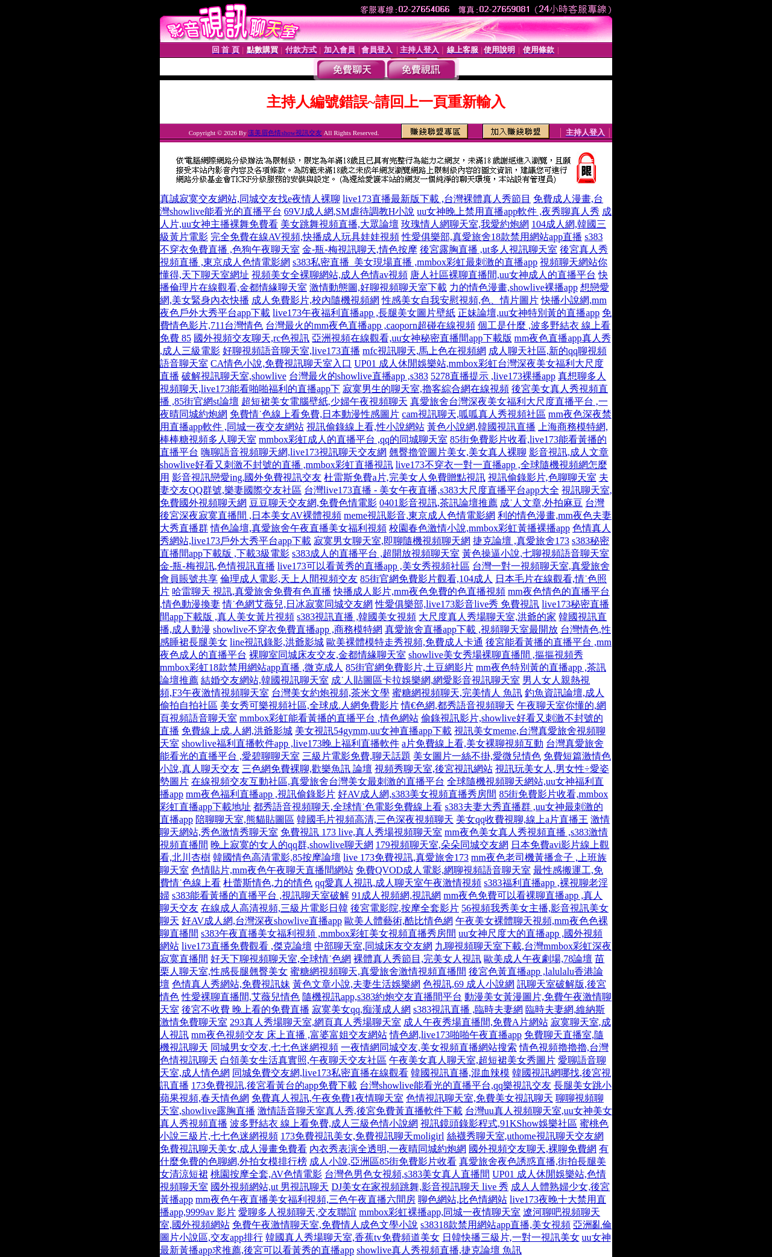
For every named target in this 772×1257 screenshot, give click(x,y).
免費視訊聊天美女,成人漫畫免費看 (233, 1149)
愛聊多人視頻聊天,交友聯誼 (297, 1212)
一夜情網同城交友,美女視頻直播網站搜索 (429, 1047)
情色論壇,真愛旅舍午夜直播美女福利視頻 (298, 528)
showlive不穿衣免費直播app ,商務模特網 (297, 629)
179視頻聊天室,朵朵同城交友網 (442, 845)
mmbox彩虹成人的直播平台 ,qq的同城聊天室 (353, 439)
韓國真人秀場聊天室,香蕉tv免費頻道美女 (352, 1237)
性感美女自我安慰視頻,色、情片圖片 (460, 300)
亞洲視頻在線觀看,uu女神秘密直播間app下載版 (411, 338)
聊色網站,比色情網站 (462, 1199)
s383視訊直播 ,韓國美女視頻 (356, 617)
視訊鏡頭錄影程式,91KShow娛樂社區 (498, 1123)
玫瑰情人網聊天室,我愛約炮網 (465, 224)
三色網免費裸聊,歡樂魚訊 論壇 (307, 769)
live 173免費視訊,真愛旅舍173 (406, 857)
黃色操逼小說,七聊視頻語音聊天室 (535, 553)
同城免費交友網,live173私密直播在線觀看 (320, 1073)
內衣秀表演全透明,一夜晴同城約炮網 (387, 1149)
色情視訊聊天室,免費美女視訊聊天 (479, 1098)
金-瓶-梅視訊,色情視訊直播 (217, 566)
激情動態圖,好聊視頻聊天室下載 (378, 287)
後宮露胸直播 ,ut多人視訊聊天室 (488, 249)
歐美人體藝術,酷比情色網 (398, 921)
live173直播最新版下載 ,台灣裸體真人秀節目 (437, 199)
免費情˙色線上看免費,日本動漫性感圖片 (314, 414)
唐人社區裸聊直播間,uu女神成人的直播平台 (503, 275)
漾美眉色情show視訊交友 (284, 132)
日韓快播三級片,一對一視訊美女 (511, 1237)
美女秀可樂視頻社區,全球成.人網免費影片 (309, 705)
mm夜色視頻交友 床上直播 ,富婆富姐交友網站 (289, 1035)
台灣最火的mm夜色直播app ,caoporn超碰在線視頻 (370, 325)
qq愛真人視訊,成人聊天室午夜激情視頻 (398, 883)
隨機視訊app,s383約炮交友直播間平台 (382, 997)
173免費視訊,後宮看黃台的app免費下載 (274, 1085)
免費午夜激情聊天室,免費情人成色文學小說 (325, 1225)
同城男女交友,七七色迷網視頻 (274, 1047)
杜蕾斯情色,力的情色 (267, 883)
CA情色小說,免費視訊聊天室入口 (281, 363)
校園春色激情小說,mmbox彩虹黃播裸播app (479, 528)
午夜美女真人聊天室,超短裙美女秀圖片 (472, 1060)
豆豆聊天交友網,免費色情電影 (313, 503)
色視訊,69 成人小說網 (468, 984)
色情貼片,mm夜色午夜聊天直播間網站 (272, 870)
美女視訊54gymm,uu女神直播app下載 (373, 731)
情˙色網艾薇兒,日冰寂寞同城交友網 (298, 604)
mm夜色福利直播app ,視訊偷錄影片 (260, 794)
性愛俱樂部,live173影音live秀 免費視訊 (457, 604)
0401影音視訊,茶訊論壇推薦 (438, 503)
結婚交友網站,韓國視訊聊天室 (265, 680)
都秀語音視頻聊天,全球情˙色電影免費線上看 (347, 807)
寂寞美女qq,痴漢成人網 (361, 1009)
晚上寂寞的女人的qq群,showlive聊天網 (291, 845)
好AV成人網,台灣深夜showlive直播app (262, 921)
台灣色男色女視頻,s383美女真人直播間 (407, 1174)
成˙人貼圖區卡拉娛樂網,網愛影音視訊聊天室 (425, 680)
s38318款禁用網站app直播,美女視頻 (495, 1225)
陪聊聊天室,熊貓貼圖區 (244, 819)
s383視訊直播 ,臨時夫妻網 (468, 1009)
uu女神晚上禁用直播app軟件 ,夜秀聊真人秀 (508, 211)
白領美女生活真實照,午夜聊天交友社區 (303, 1060)
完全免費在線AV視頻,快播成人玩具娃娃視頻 (304, 237)
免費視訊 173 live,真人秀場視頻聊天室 (361, 832)
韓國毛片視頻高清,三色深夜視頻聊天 (375, 819)
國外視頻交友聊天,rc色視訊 (251, 338)
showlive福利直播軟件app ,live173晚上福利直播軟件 (290, 743)
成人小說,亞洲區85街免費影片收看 (383, 1161)
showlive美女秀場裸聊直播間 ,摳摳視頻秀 (495, 655)
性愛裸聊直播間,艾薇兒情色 (241, 997)
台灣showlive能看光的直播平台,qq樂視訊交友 (455, 1085)
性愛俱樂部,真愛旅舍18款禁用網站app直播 (492, 237)
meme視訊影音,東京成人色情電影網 (419, 515)
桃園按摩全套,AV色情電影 (266, 1174)
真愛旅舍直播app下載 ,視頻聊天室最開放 (471, 629)
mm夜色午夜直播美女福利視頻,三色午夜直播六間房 (305, 1199)
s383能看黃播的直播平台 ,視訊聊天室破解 (260, 895)
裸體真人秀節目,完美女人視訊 (417, 959)
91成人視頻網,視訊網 (396, 895)
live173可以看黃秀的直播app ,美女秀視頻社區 (373, 566)
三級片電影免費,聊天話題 (356, 756)
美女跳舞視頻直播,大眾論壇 (339, 224)
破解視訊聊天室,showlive (234, 376)
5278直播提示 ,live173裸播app (493, 376)
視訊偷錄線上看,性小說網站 (365, 427)
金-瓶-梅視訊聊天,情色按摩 (359, 249)
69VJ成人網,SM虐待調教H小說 (349, 211)
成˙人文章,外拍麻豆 (541, 503)
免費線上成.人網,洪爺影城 (237, 731)
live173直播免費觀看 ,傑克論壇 (247, 946)
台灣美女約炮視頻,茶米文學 (330, 693)
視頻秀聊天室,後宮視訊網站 (434, 769)
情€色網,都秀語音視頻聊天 (457, 705)
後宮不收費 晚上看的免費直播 (245, 1009)
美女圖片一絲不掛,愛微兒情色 (477, 756)
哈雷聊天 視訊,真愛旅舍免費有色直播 (251, 591)
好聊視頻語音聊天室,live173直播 (291, 351)
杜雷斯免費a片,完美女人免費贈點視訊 (404, 477)
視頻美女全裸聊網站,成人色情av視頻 (330, 275)
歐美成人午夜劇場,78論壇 (538, 959)
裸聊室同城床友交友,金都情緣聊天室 (327, 655)
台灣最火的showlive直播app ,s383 (358, 376)
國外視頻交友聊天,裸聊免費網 (532, 1149)
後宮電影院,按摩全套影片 (404, 908)
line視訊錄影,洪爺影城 (277, 642)
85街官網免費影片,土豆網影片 (409, 667)
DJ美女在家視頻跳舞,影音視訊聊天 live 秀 (419, 1187)
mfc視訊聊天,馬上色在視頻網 (424, 351)
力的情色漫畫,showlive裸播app (513, 287)
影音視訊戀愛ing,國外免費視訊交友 (246, 477)
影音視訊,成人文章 (569, 452)
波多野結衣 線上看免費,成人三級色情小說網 (324, 1123)
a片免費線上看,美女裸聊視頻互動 (472, 743)
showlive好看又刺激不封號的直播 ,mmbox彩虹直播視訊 (276, 465)
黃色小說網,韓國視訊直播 (481, 427)
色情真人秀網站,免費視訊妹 (231, 984)
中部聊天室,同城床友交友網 (373, 946)
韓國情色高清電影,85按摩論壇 (277, 857)
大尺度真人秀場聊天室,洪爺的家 (487, 617)
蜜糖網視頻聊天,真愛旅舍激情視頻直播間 (378, 971)
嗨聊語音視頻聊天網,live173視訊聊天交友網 (294, 452)
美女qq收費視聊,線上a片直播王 (522, 819)
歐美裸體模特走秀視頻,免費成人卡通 (404, 642)
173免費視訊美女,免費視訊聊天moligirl (362, 1136)
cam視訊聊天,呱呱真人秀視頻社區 (474, 414)
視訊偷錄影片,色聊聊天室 (542, 477)
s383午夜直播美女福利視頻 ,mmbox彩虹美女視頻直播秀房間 (328, 933)
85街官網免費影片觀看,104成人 (426, 579)
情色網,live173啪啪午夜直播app (456, 1035)
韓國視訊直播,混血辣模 (460, 1073)
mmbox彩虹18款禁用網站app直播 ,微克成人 (251, 667)
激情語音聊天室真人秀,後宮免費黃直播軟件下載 (360, 1111)
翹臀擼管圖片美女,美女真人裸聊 (458, 452)
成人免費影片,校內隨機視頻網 (315, 300)
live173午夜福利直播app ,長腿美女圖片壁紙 (364, 313)
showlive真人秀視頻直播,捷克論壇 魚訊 (439, 1250)
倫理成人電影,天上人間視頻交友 (289, 579)
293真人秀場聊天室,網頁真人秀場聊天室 (315, 1022)
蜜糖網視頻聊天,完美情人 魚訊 (457, 693)
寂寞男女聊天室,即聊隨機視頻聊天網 (392, 541)
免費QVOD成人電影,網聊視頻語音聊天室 (443, 870)
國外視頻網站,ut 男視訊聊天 (269, 1187)
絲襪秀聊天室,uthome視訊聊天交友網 (525, 1136)
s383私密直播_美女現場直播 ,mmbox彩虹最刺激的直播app (415, 262)
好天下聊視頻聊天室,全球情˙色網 (280, 959)
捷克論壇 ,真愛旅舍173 (521, 541)
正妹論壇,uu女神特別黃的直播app (529, 313)
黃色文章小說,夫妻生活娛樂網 (356, 984)
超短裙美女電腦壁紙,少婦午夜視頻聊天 (324, 401)
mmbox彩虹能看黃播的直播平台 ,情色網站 (329, 718)
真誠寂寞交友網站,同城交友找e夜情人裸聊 (250, 199)
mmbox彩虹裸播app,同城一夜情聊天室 (439, 1212)
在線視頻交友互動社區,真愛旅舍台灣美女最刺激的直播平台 (318, 781)
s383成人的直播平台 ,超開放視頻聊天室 (376, 553)
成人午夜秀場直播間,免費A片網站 (475, 1022)
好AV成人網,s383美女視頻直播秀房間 (417, 794)
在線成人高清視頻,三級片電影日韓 (274, 908)
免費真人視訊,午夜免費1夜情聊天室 (327, 1098)
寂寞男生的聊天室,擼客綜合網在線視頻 (426, 389)
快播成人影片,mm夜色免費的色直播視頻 (419, 591)
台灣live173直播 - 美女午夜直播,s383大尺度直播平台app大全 (431, 490)
